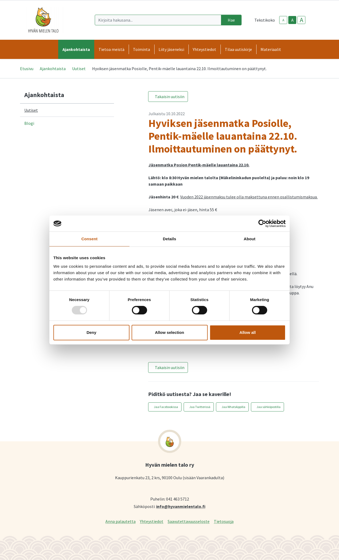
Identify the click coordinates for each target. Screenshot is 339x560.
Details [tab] (169, 239)
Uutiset (79, 68)
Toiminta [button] (141, 49)
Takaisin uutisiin (169, 96)
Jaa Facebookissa (166, 407)
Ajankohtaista (53, 68)
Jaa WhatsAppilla (233, 407)
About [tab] (249, 239)
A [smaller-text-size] (283, 20)
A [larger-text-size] (301, 20)
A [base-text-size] (292, 20)
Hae (231, 20)
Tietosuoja (224, 521)
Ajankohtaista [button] (76, 49)
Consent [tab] (89, 239)
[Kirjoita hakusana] (158, 20)
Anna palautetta (120, 521)
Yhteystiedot (151, 521)
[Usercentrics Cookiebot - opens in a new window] (262, 223)
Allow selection (169, 332)
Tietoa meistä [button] (111, 49)
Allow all (247, 332)
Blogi (29, 123)
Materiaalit (271, 49)
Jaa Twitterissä (199, 407)
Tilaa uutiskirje (238, 49)
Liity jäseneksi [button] (171, 49)
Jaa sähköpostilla (269, 407)
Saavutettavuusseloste (189, 521)
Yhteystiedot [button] (204, 49)
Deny (91, 332)
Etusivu (26, 68)
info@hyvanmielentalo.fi (180, 506)
